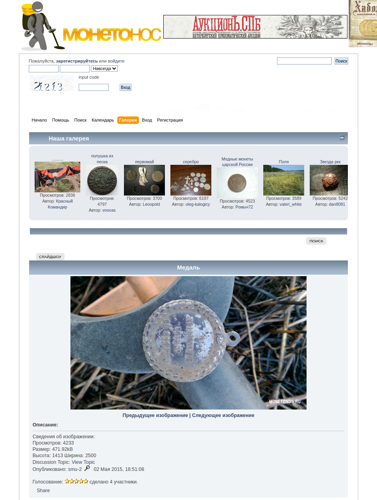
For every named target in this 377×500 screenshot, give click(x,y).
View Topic (83, 462)
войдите (116, 61)
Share (43, 490)
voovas (109, 210)
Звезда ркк (330, 161)
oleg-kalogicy (198, 204)
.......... (57, 159)
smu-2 (75, 469)
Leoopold (151, 204)
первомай (144, 161)
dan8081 (337, 204)
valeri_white (291, 204)
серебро (191, 161)
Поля (284, 161)
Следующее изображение (223, 415)
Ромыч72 (244, 207)
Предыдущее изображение (155, 415)
